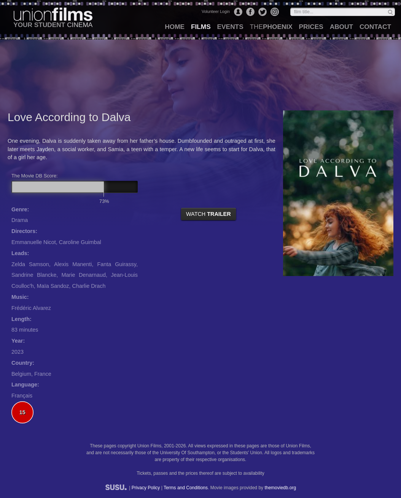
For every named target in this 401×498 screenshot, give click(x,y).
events (230, 26)
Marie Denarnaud (84, 275)
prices (311, 26)
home (175, 26)
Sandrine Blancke (33, 275)
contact (375, 26)
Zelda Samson (30, 264)
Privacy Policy (146, 487)
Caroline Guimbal (80, 242)
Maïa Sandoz (53, 286)
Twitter (262, 12)
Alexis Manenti (73, 264)
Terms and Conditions (186, 487)
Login (238, 12)
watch (208, 214)
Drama (19, 220)
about (341, 26)
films (201, 26)
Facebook (250, 12)
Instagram (275, 12)
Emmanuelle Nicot (33, 242)
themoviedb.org (280, 487)
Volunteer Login (216, 11)
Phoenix (271, 26)
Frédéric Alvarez (31, 308)
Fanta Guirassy (116, 264)
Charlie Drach (89, 286)
